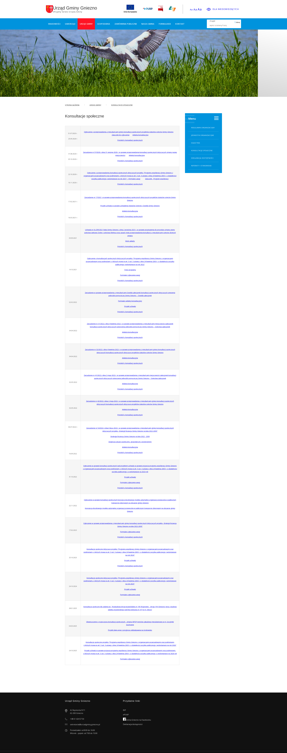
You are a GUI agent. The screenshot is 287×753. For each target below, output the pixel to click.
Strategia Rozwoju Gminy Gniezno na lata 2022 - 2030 (130, 436)
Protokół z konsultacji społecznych (130, 140)
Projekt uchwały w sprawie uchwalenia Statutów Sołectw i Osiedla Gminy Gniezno (130, 206)
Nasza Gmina (147, 24)
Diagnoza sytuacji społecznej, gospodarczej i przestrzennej (130, 442)
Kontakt (180, 24)
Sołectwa (195, 143)
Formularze (165, 24)
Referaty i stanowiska (201, 166)
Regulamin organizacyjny (203, 128)
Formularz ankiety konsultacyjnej (130, 301)
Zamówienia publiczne (126, 24)
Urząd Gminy (86, 24)
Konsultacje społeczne (202, 150)
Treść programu (130, 270)
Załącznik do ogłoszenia (120, 135)
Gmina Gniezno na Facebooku (137, 720)
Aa (191, 9)
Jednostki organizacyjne (202, 135)
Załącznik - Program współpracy (157, 179)
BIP (124, 710)
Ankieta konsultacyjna (140, 135)
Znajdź (222, 24)
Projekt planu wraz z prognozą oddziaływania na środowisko (130, 630)
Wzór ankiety (130, 241)
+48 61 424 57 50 (77, 719)
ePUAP (126, 714)
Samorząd (70, 24)
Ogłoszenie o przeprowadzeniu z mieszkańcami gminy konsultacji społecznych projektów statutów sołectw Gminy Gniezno (128, 132)
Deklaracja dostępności (202, 158)
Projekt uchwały (130, 306)
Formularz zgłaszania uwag (130, 275)
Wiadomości (54, 24)
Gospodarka (103, 24)
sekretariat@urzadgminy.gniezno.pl (85, 724)
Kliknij (237, 22)
